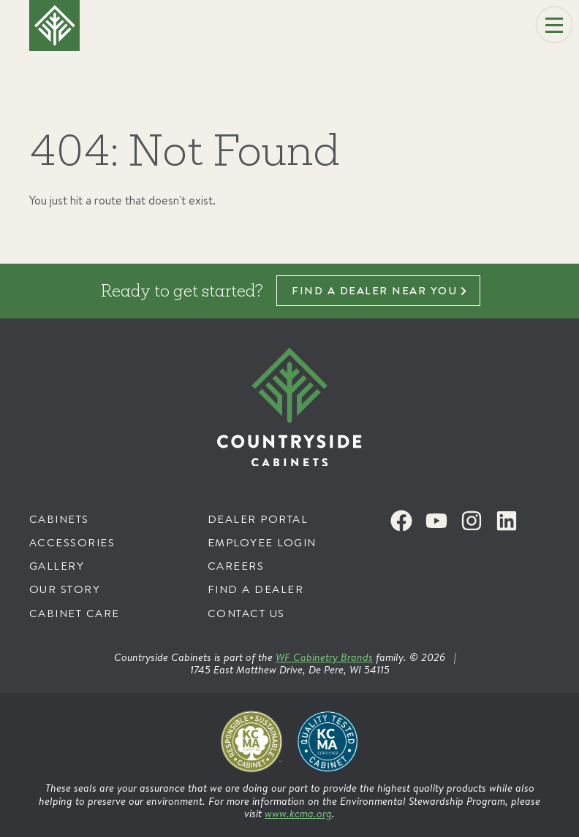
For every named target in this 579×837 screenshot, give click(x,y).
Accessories (72, 542)
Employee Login (262, 542)
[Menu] (554, 24)
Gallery (57, 565)
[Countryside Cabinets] (289, 407)
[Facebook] (401, 520)
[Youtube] (436, 520)
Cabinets (59, 519)
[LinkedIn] (506, 520)
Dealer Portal (258, 519)
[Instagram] (471, 520)
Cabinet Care (74, 613)
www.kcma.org (298, 813)
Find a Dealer (256, 589)
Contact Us (246, 613)
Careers (236, 565)
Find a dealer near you (374, 290)
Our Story (65, 589)
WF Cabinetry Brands (324, 657)
